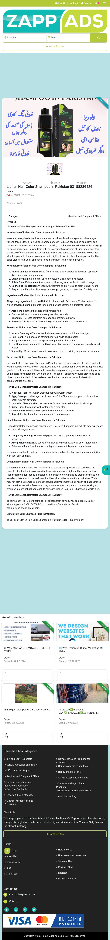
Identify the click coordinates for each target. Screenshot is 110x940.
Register (86, 3)
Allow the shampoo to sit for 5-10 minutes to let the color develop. (57, 403)
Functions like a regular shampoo (42, 289)
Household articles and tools (73, 766)
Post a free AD (55, 46)
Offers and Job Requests (19, 770)
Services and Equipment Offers (22, 776)
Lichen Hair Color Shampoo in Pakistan (54, 301)
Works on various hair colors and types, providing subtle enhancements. (61, 351)
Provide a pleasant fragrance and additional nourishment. (57, 321)
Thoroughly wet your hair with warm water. (49, 392)
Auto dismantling (67, 796)
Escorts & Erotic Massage (20, 795)
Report (81, 182)
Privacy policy (12, 862)
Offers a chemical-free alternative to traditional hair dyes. (60, 333)
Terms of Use (64, 861)
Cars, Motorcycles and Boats (21, 764)
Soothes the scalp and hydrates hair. (42, 310)
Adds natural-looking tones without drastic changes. (68, 282)
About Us (10, 856)
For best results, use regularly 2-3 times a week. (45, 414)
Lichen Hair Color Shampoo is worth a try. (78, 489)
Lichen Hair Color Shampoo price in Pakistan (46, 242)
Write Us (10, 901)
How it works (64, 849)
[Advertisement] (56, 75)
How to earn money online (71, 855)
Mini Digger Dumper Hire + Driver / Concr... (27, 709)
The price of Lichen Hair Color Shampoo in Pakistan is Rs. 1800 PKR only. (45, 519)
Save (27, 182)
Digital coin (11, 873)
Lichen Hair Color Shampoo (21, 426)
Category (14, 216)
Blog (7, 868)
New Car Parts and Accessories (75, 790)
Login (74, 3)
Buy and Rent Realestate (19, 759)
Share (55, 182)
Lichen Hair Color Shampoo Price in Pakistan (36, 259)
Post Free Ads (55, 834)
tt (7, 850)
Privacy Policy (64, 867)
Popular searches (66, 878)
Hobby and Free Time (69, 771)
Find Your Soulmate (16, 789)
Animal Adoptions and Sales (73, 777)
